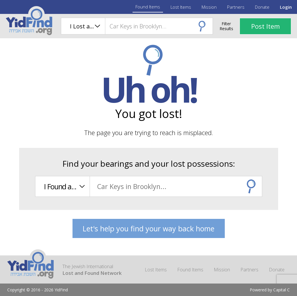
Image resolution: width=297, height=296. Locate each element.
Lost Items (181, 7)
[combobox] (159, 26)
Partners (236, 7)
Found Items (147, 7)
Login (286, 7)
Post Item (265, 26)
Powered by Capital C (270, 290)
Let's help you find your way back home (148, 228)
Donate (262, 7)
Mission (209, 7)
